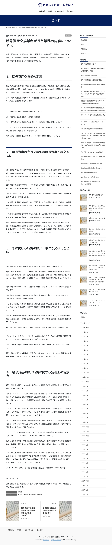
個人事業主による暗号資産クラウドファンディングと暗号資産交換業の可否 (93, 93)
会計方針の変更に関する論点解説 (92, 152)
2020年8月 (84, 476)
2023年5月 (84, 350)
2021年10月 (85, 436)
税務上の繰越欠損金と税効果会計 (92, 168)
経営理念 (84, 49)
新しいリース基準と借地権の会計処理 (93, 116)
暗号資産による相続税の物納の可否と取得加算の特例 (93, 69)
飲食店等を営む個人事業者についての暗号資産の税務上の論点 (93, 102)
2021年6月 (84, 454)
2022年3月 (84, 413)
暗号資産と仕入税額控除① (90, 177)
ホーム (83, 44)
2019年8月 (84, 490)
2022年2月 (84, 418)
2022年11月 (85, 377)
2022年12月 (85, 373)
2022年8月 (84, 391)
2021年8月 (84, 445)
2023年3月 (84, 359)
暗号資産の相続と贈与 (88, 64)
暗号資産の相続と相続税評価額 (91, 80)
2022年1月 (84, 422)
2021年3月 (84, 467)
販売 (40, 494)
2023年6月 (84, 346)
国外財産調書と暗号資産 (89, 75)
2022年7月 (84, 395)
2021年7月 (84, 449)
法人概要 (84, 40)
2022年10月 (85, 382)
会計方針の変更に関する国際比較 (92, 129)
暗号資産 (33, 494)
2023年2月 (84, 364)
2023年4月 (84, 355)
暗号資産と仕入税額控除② (90, 173)
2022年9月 (84, 386)
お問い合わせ (85, 53)
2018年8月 (84, 494)
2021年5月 (84, 458)
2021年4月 (84, 463)
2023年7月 (84, 341)
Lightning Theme (56, 540)
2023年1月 (84, 368)
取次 (21, 494)
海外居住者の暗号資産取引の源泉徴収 (93, 85)
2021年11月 (85, 431)
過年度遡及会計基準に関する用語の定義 (93, 158)
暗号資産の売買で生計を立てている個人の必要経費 (93, 183)
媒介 (26, 494)
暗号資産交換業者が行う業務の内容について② (49, 510)
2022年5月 (84, 404)
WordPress (46, 540)
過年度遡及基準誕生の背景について (93, 164)
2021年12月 (85, 427)
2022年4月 (84, 409)
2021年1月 (84, 472)
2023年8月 (84, 337)
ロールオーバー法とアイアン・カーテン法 (93, 123)
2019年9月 (84, 485)
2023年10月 (85, 327)
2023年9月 (84, 332)
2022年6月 (84, 400)
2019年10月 (85, 481)
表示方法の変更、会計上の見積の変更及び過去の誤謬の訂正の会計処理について (93, 145)
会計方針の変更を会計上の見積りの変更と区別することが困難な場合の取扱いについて (93, 135)
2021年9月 (84, 440)
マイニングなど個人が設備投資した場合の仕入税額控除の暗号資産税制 (93, 109)
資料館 (68, 35)
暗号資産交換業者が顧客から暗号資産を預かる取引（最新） (28, 512)
